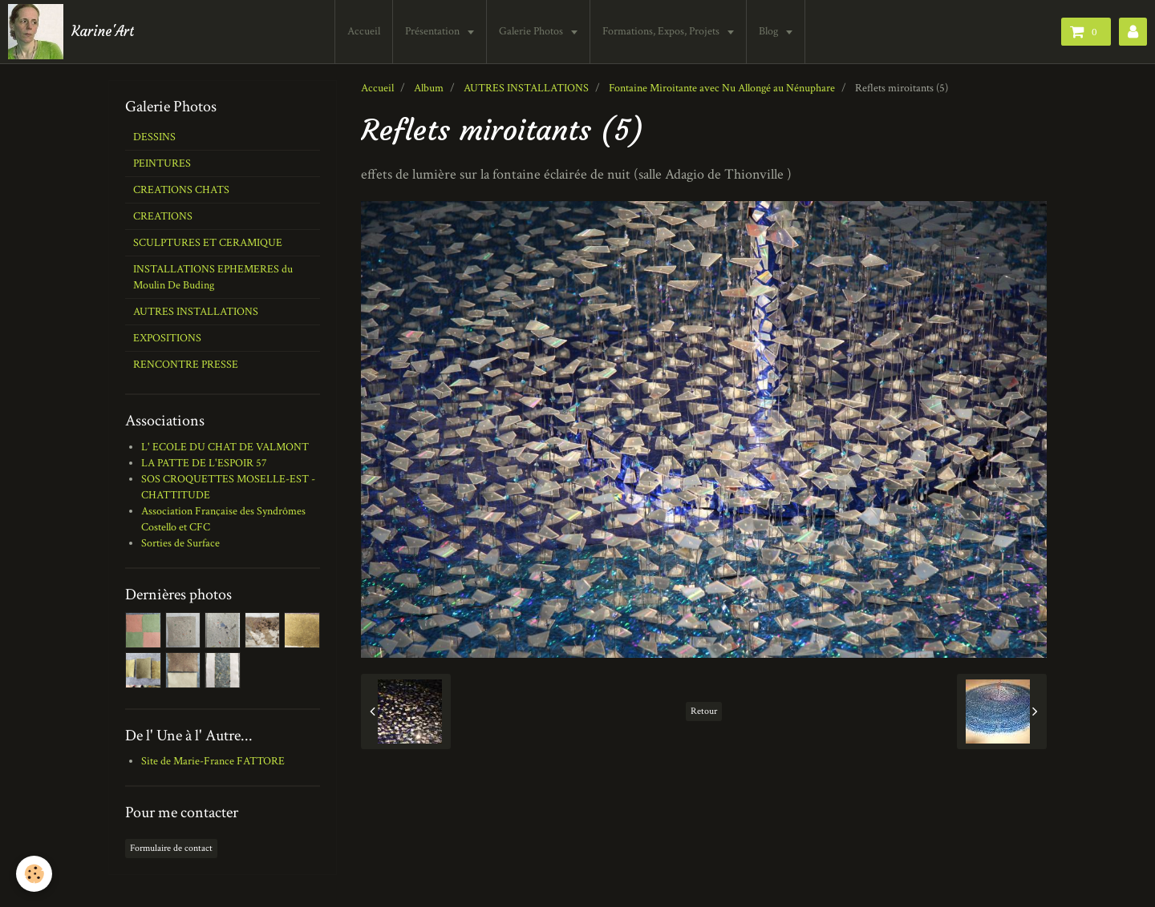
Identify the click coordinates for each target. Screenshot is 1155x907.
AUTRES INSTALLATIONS (526, 88)
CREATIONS (162, 216)
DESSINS (154, 137)
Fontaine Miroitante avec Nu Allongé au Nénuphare (722, 88)
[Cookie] (34, 874)
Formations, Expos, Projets (662, 31)
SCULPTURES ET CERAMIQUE (207, 243)
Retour (704, 711)
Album (429, 88)
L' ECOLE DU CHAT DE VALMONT (225, 447)
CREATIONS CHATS (181, 190)
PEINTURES (162, 163)
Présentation (433, 31)
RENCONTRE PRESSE (185, 364)
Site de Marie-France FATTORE (213, 761)
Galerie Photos (532, 31)
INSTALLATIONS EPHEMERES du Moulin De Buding (213, 277)
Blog (769, 31)
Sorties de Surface (180, 543)
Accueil (363, 31)
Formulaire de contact (171, 848)
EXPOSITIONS (167, 338)
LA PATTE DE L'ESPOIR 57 (204, 463)
